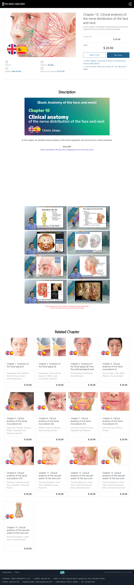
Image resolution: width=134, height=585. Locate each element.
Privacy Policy (6, 572)
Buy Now (118, 55)
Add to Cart (94, 55)
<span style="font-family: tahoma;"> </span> (67, 178)
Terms (17, 572)
